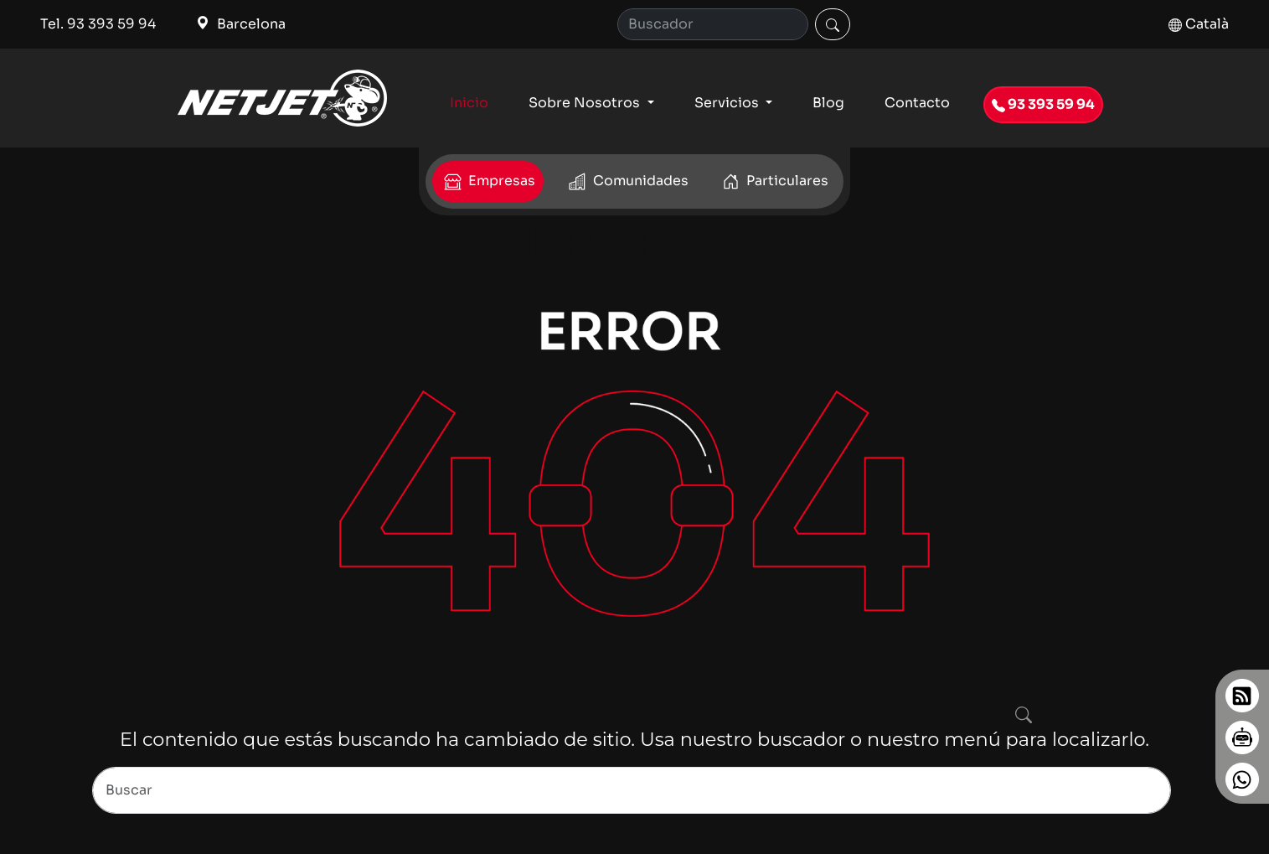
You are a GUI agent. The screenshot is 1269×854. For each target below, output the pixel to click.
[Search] (712, 24)
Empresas (488, 181)
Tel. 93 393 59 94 (98, 24)
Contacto (917, 102)
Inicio (469, 102)
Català (1198, 24)
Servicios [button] (728, 102)
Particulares (773, 181)
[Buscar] (832, 24)
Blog (828, 102)
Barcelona (241, 24)
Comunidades (627, 181)
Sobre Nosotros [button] (586, 102)
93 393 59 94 (1043, 104)
